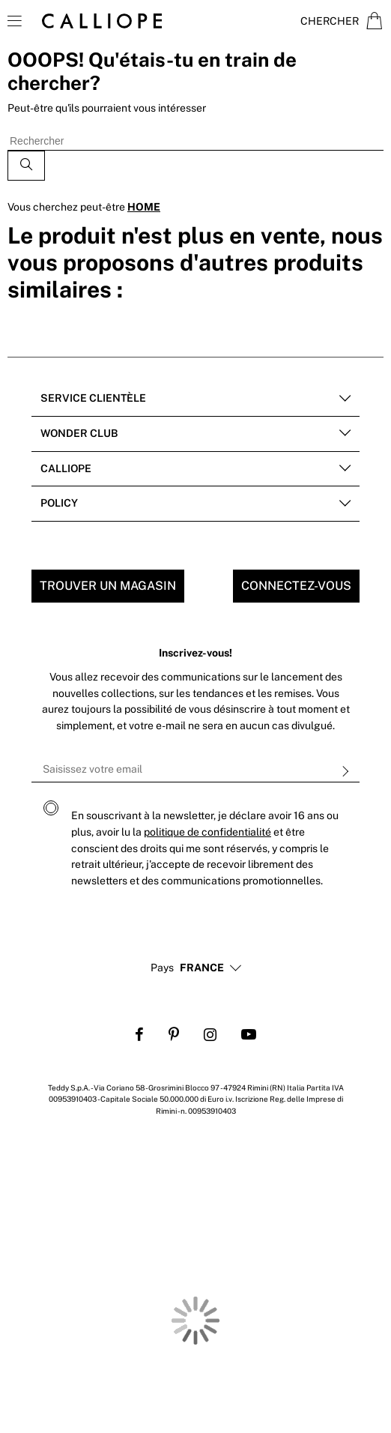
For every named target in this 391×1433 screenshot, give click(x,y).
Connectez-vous (296, 586)
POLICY (59, 503)
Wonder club (79, 433)
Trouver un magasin (108, 586)
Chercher (329, 21)
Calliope (65, 468)
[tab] (195, 399)
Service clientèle (93, 398)
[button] (202, 968)
